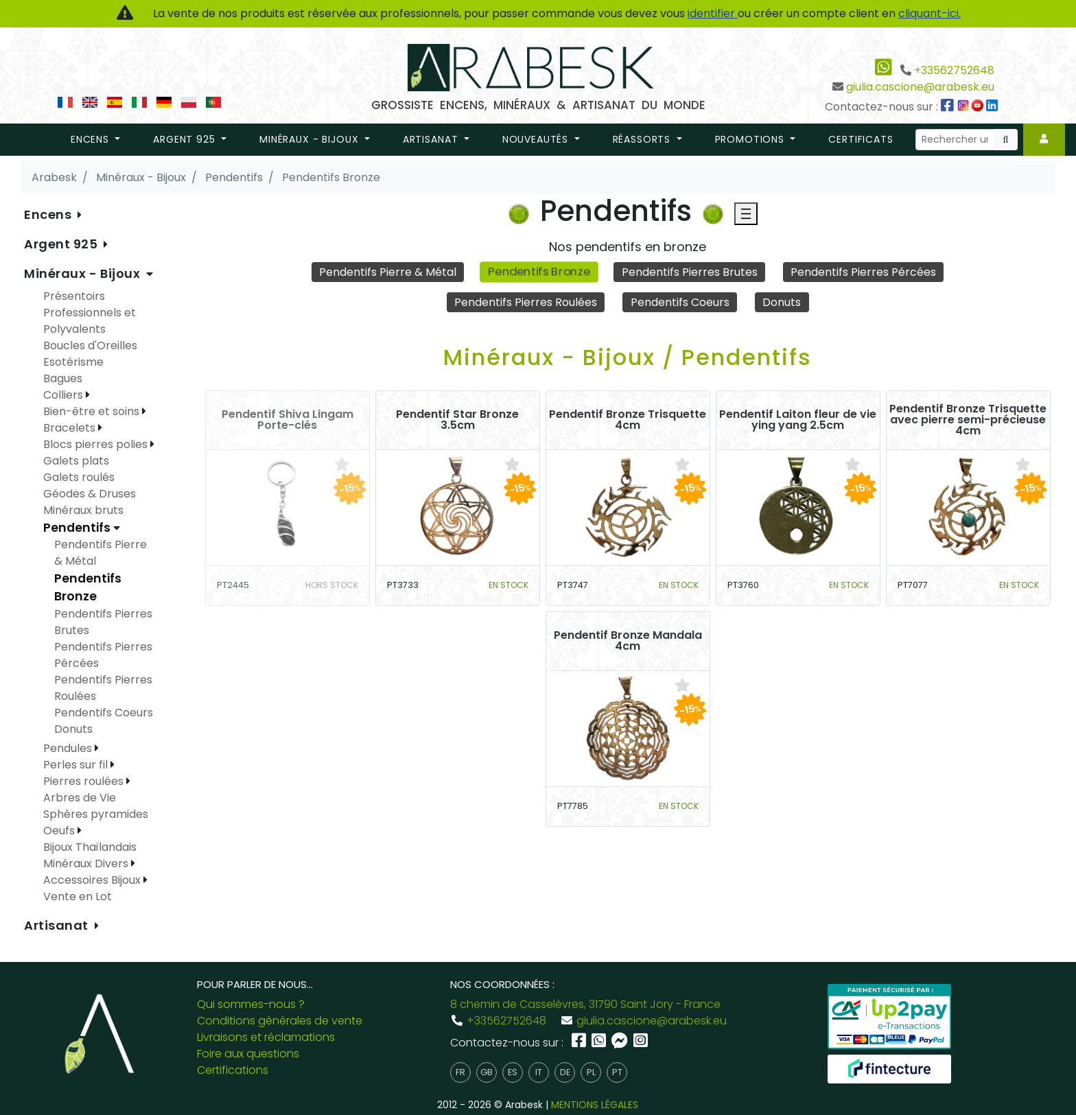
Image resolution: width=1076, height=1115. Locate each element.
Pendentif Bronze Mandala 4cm (628, 641)
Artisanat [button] (432, 139)
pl (591, 1072)
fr (460, 1072)
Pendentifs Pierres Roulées (525, 302)
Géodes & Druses (89, 494)
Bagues (62, 378)
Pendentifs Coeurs (680, 302)
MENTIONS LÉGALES (594, 1105)
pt (617, 1072)
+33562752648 (954, 70)
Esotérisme (73, 362)
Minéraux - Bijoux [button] (310, 139)
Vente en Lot (77, 896)
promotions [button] (751, 139)
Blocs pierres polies (96, 444)
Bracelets (70, 428)
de (565, 1072)
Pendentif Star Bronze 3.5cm (457, 420)
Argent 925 (62, 244)
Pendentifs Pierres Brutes (690, 272)
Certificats (860, 139)
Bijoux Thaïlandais (90, 847)
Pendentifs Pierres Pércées (863, 272)
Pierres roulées (84, 781)
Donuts (781, 302)
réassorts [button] (643, 139)
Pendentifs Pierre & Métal (387, 272)
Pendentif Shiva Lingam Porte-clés (287, 420)
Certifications (232, 1070)
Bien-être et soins (92, 411)
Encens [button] (92, 139)
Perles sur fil (76, 765)
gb (486, 1072)
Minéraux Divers (87, 863)
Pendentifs (78, 527)
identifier (713, 13)
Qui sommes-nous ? (251, 1004)
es (512, 1072)
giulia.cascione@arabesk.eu (920, 87)
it (538, 1072)
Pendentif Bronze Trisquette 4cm (627, 420)
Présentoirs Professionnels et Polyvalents (89, 312)
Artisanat (58, 925)
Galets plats (76, 461)
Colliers (64, 395)
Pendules (69, 748)
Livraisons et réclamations (266, 1037)
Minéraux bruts (83, 510)
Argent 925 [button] (185, 139)
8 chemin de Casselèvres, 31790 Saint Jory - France (585, 1004)
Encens (49, 214)
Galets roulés (79, 477)
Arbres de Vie (79, 798)
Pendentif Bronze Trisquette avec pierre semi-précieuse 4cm (967, 419)
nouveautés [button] (537, 139)
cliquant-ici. (929, 13)
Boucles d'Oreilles (90, 345)
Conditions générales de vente (279, 1021)
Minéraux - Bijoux (83, 273)
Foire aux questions (248, 1053)
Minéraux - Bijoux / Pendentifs (627, 357)
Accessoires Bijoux (93, 880)
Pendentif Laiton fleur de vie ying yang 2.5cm (797, 420)
